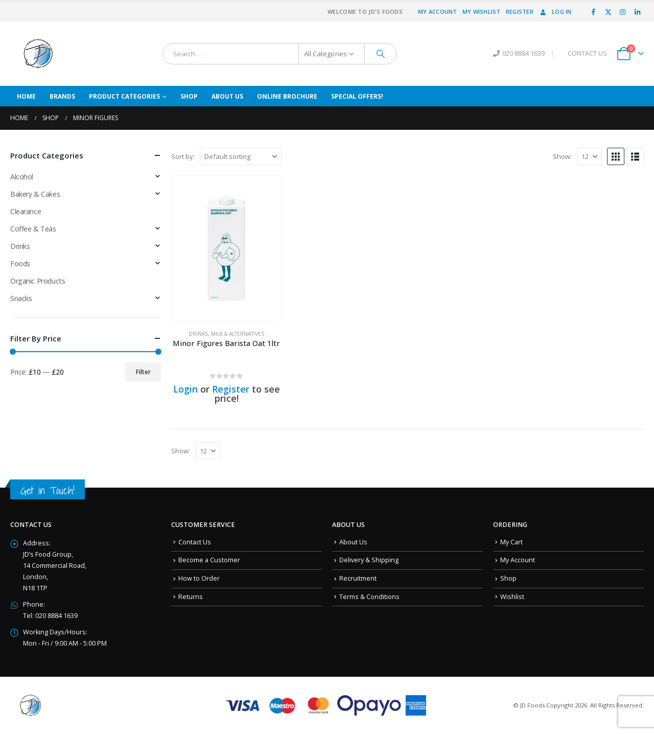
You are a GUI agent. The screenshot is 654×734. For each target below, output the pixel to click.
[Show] (589, 156)
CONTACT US (587, 53)
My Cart (511, 542)
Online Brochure (287, 96)
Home (26, 96)
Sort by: (183, 156)
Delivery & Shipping (369, 560)
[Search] (380, 53)
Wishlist (512, 596)
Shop (189, 96)
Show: (562, 156)
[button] (615, 156)
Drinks (198, 333)
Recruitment (358, 578)
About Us (227, 96)
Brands (62, 96)
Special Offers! (357, 96)
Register (519, 11)
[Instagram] (622, 11)
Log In (555, 11)
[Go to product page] (226, 248)
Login (185, 389)
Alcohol (21, 176)
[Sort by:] (241, 156)
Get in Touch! (47, 490)
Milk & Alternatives (237, 333)
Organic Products (37, 281)
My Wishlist (481, 11)
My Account (437, 11)
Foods (20, 263)
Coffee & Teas (33, 229)
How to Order (199, 578)
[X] (608, 11)
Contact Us (194, 542)
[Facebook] (593, 11)
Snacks (21, 298)
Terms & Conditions (369, 596)
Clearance (25, 211)
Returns (190, 596)
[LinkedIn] (637, 11)
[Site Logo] (38, 53)
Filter (143, 372)
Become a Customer (209, 560)
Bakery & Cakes (35, 194)
